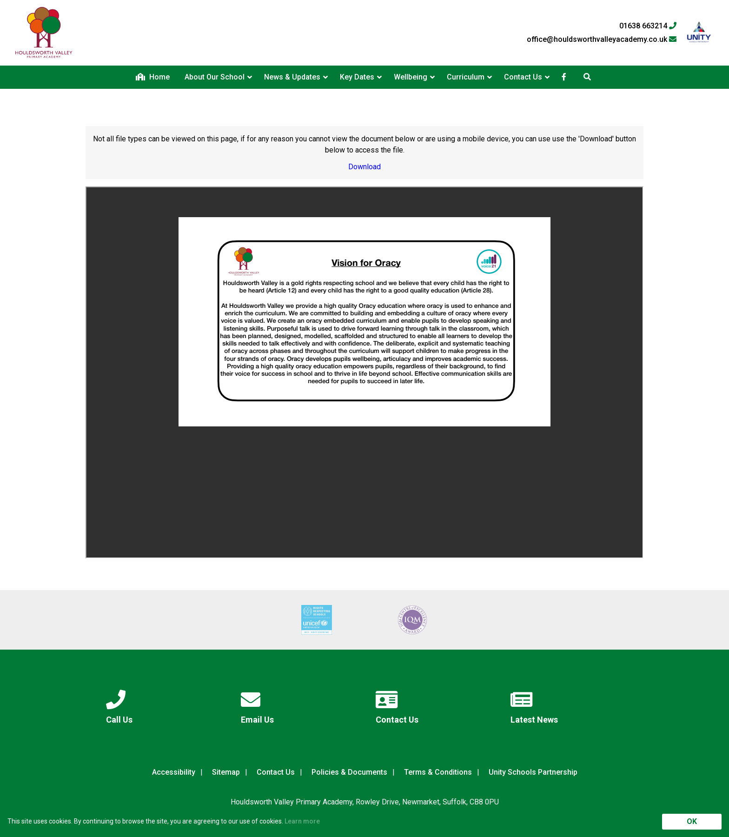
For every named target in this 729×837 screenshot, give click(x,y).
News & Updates (292, 77)
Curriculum (465, 77)
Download (364, 166)
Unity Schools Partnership (533, 772)
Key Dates (357, 77)
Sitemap (226, 772)
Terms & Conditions (438, 772)
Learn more (302, 821)
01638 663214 (647, 26)
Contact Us (523, 77)
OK (692, 821)
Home (153, 77)
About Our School (215, 77)
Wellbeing (410, 77)
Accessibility (173, 772)
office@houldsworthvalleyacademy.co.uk (601, 39)
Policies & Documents (349, 772)
